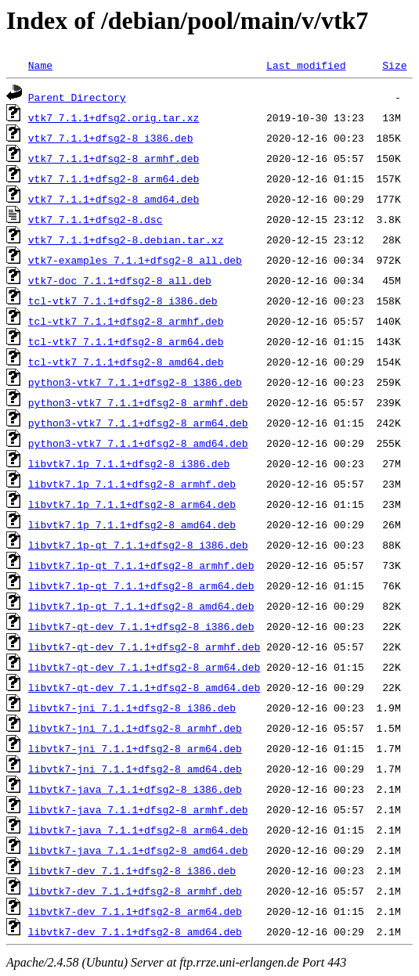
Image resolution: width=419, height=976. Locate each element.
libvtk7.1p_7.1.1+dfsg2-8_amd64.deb (132, 524)
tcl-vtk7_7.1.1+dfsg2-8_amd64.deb (126, 362)
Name (40, 65)
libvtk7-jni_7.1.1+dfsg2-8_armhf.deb (135, 728)
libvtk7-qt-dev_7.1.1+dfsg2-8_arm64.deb (144, 667)
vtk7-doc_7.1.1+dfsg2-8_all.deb (119, 280)
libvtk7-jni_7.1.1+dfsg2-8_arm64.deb (135, 748)
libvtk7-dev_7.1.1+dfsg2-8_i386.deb (132, 870)
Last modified (305, 65)
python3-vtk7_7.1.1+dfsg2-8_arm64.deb (138, 423)
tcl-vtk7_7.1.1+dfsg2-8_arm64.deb (126, 341)
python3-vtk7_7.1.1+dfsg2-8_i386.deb (135, 382)
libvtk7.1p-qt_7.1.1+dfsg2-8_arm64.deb (141, 585)
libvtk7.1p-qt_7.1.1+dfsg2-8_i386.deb (138, 545)
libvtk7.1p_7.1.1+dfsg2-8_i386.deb (128, 463)
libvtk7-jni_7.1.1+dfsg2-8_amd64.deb (135, 769)
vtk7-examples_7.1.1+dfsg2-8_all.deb (135, 260)
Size (394, 65)
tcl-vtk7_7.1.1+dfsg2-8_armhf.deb (126, 321)
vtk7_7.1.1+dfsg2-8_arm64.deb (113, 178)
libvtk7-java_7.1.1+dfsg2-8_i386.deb (135, 789)
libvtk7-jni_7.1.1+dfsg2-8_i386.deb (132, 707)
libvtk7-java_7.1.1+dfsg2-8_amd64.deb (138, 850)
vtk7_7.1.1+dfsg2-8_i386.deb (110, 138)
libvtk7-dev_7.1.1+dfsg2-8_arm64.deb (135, 911)
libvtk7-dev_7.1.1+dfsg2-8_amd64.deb (135, 931)
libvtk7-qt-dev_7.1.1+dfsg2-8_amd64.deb (144, 687)
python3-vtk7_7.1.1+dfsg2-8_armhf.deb (138, 402)
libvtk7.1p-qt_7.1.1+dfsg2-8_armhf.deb (141, 565)
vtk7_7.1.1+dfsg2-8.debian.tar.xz (126, 239)
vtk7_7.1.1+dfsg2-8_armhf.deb (113, 158)
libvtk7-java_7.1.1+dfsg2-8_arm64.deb (138, 830)
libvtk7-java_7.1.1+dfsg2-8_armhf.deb (138, 809)
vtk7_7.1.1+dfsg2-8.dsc (95, 219)
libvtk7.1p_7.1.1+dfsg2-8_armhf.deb (132, 484)
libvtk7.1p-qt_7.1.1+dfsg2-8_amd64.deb (141, 606)
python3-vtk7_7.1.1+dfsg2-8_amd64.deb (138, 443)
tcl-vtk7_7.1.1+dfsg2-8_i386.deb (123, 301)
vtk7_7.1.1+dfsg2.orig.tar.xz (113, 117)
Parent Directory (77, 97)
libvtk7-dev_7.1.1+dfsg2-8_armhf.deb (135, 891)
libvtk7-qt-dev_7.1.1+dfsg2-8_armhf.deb (144, 646)
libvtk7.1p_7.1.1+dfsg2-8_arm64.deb (132, 504)
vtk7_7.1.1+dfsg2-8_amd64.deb (113, 199)
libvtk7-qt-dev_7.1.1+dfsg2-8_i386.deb (141, 626)
